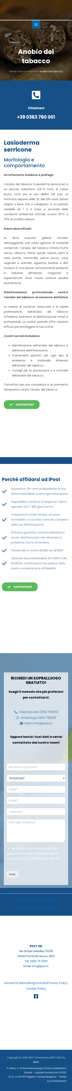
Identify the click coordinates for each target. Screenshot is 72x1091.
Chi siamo (20, 983)
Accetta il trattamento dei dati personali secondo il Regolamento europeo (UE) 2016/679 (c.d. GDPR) (33, 853)
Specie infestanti (28, 71)
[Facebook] (36, 996)
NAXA (36, 1062)
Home (13, 71)
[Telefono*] (36, 811)
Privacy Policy (57, 983)
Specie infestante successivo (36, 907)
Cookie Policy (36, 988)
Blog (31, 983)
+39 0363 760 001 (36, 117)
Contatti (40, 983)
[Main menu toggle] (36, 24)
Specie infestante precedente (36, 900)
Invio (12, 874)
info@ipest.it (40, 966)
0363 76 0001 (38, 961)
